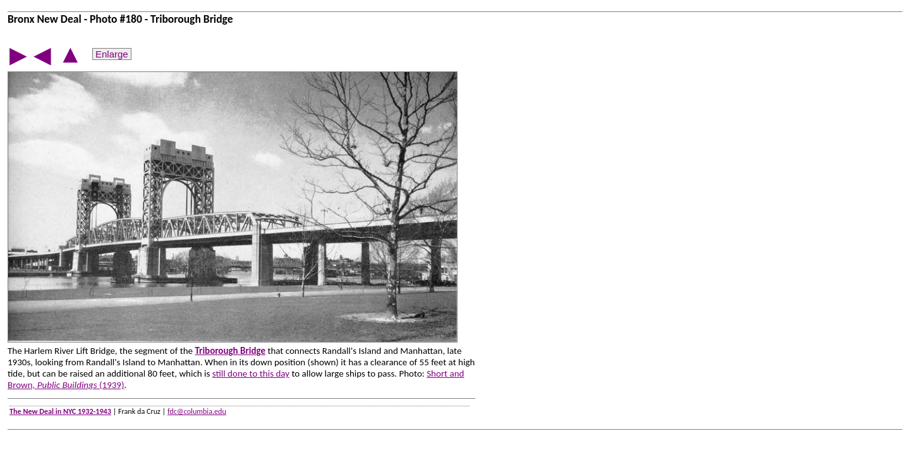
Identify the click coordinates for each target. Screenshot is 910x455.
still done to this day (250, 373)
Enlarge (111, 54)
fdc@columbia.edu (196, 411)
